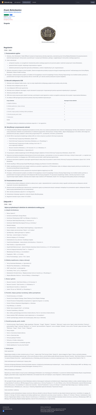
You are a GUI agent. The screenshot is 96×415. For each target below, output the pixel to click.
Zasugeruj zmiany (8, 19)
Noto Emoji (52, 410)
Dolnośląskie (12, 16)
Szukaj (92, 2)
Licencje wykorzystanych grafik (47, 411)
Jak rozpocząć (17, 2)
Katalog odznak (26, 2)
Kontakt (34, 2)
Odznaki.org (7, 2)
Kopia (10, 50)
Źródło (5, 50)
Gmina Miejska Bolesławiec (12, 12)
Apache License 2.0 (60, 410)
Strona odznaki (7, 18)
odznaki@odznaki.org (7, 409)
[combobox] (83, 2)
